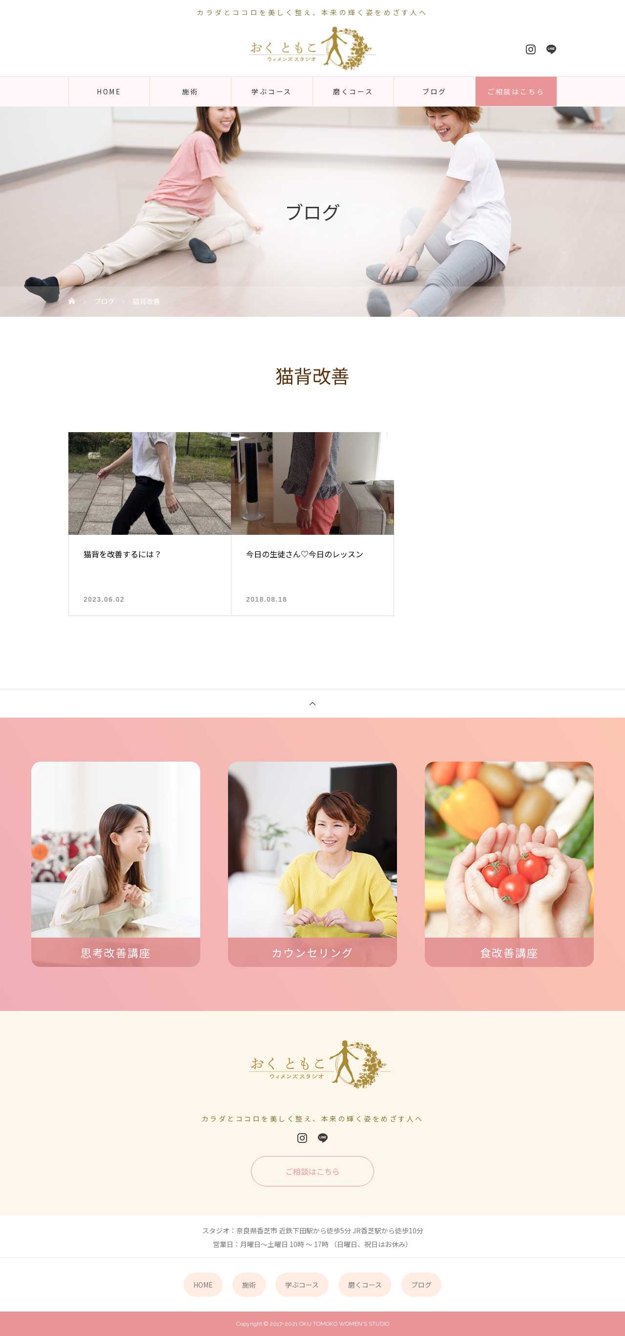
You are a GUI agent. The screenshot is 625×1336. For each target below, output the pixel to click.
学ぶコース (271, 91)
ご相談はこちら (516, 91)
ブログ (434, 91)
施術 (190, 91)
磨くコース (353, 91)
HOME (109, 91)
